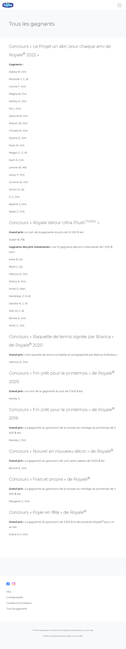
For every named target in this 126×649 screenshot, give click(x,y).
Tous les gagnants (16, 608)
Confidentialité (14, 597)
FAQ (8, 591)
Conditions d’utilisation (19, 603)
